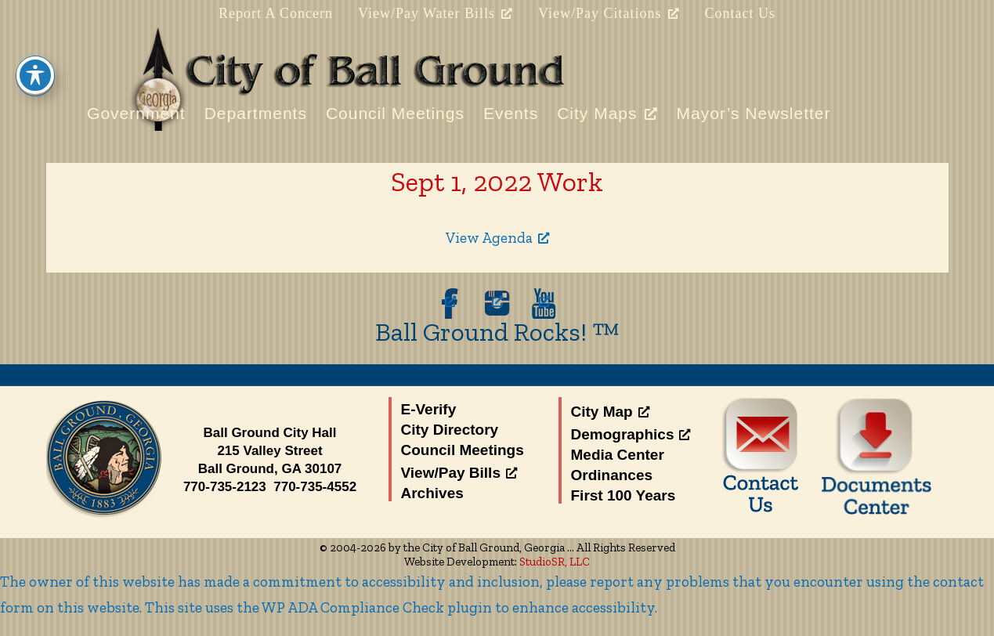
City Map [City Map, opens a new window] (610, 411)
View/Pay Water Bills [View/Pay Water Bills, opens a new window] (435, 13)
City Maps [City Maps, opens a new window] (607, 112)
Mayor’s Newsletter (754, 113)
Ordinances (612, 475)
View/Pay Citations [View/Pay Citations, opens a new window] (608, 13)
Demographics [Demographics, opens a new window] (631, 434)
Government (136, 113)
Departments (255, 113)
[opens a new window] (450, 303)
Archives (432, 493)
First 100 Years (623, 495)
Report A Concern (276, 13)
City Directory (450, 429)
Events (510, 113)
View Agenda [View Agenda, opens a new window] (497, 238)
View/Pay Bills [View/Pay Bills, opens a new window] (459, 472)
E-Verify (429, 409)
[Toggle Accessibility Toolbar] (35, 48)
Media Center (617, 454)
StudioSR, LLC (554, 562)
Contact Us (740, 13)
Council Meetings (395, 113)
